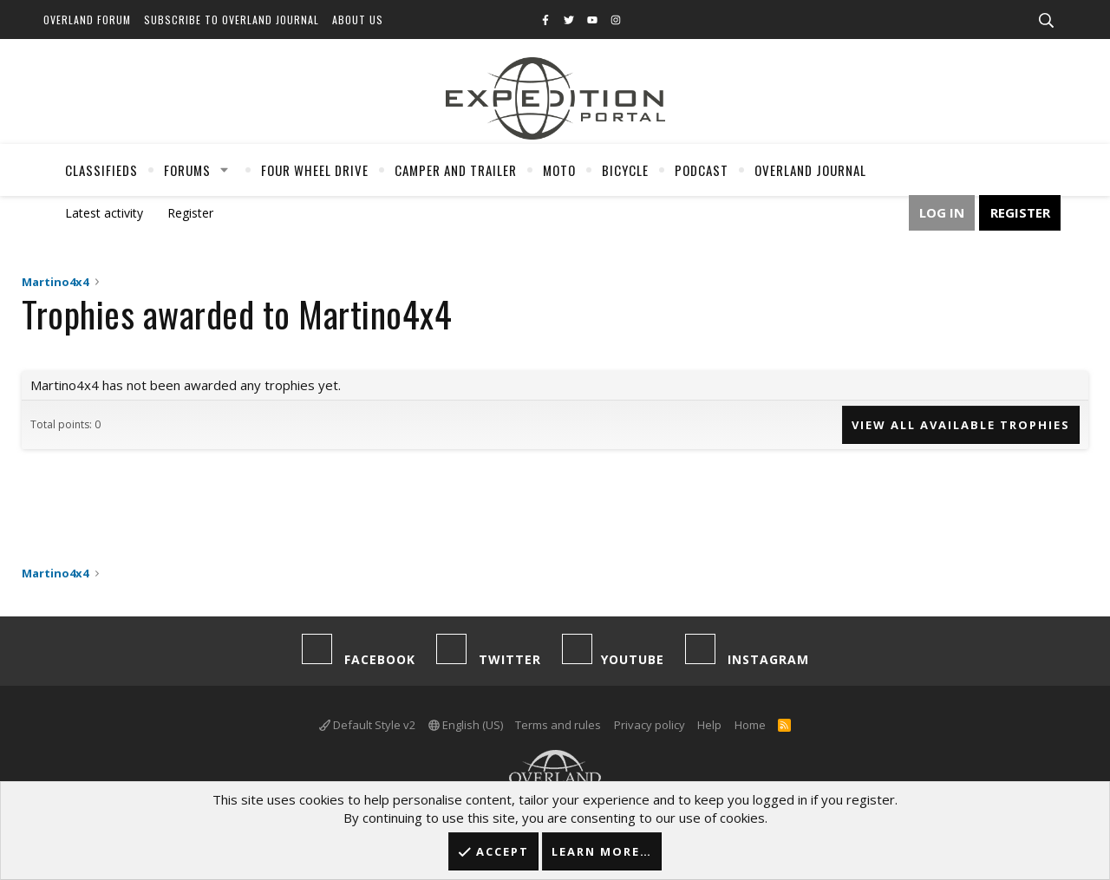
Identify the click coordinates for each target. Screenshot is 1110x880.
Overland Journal (810, 169)
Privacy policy (649, 725)
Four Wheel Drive (315, 169)
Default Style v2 (367, 725)
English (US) (465, 725)
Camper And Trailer (456, 169)
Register (190, 213)
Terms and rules (558, 725)
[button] (224, 170)
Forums (187, 169)
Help (709, 725)
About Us (357, 19)
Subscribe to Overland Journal (231, 19)
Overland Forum (87, 19)
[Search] (1045, 20)
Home (750, 725)
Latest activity (104, 213)
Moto (559, 169)
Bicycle (625, 169)
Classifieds (101, 169)
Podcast (701, 169)
